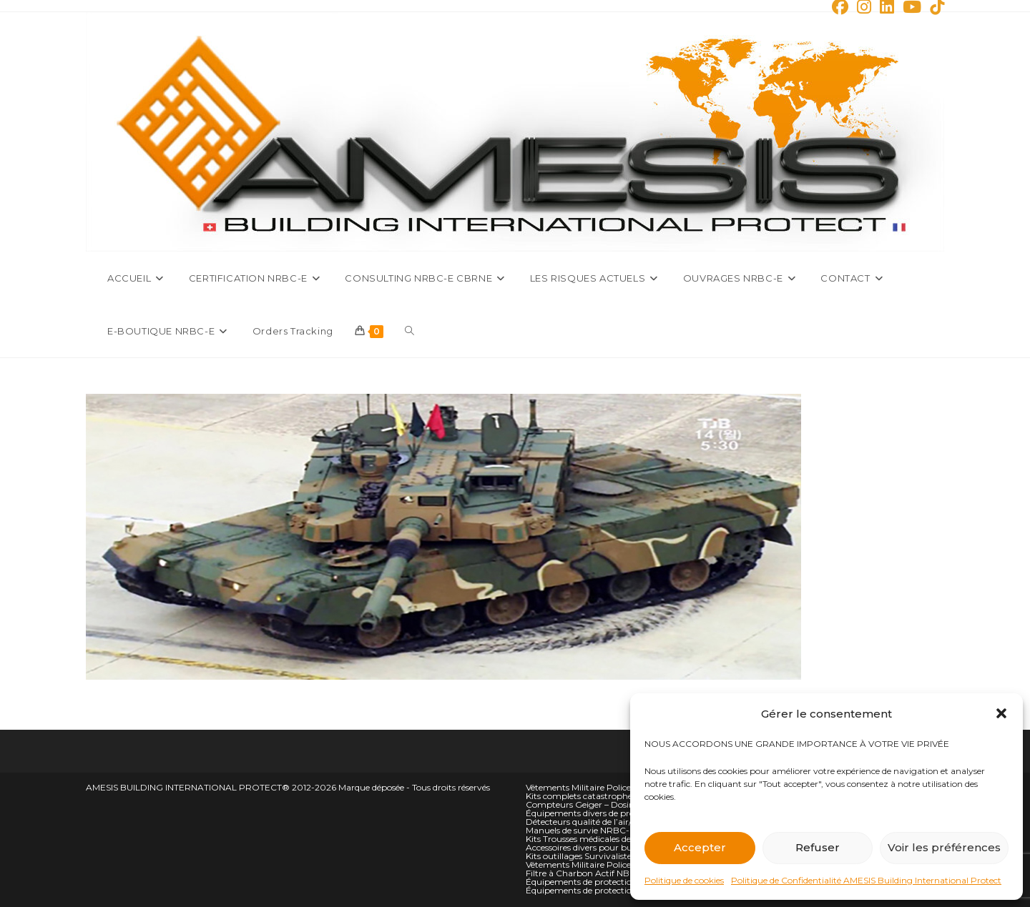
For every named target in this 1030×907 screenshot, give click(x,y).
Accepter (700, 847)
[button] (1001, 713)
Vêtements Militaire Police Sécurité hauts (609, 787)
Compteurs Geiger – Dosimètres (591, 804)
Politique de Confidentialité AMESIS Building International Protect (866, 880)
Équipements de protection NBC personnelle (616, 890)
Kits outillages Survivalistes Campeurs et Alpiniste (627, 856)
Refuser (817, 847)
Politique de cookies (684, 880)
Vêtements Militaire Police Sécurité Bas (604, 864)
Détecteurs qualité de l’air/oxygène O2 (603, 821)
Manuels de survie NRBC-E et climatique (608, 830)
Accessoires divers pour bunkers (590, 847)
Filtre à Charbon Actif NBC (581, 873)
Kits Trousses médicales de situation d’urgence (619, 838)
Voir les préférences (944, 847)
